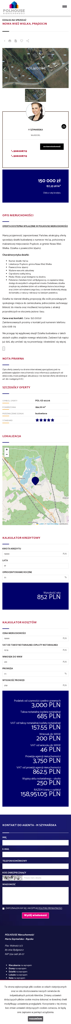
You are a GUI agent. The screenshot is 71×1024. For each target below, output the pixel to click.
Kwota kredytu (11, 549)
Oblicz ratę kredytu (52, 193)
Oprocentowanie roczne (17, 572)
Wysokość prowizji (13, 680)
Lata (5, 560)
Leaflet (40, 524)
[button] (7, 68)
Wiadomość (9, 884)
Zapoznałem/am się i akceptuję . (34, 908)
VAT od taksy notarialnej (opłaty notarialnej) (30, 645)
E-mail (5, 849)
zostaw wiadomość (51, 146)
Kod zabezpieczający (14, 872)
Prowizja (7, 668)
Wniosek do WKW (12, 657)
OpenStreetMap (53, 524)
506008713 (19, 151)
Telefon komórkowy (14, 861)
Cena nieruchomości (14, 633)
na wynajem (20, 965)
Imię (4, 837)
